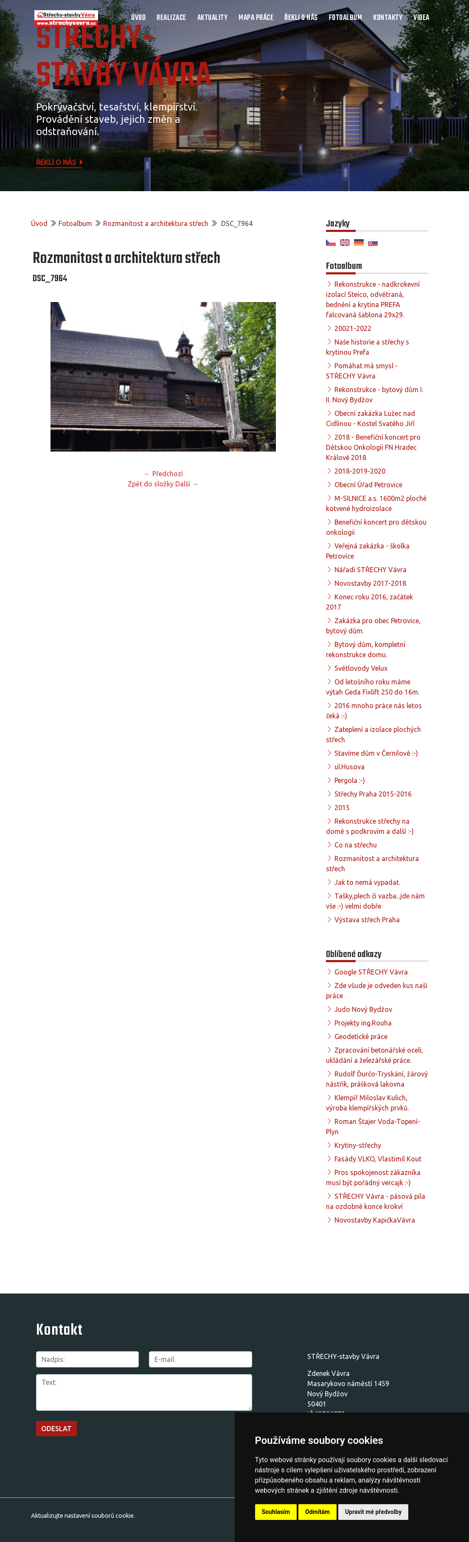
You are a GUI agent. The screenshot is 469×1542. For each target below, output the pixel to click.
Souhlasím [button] (276, 1511)
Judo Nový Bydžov (363, 1009)
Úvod (138, 18)
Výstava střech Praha (367, 920)
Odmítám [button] (317, 1511)
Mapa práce (256, 18)
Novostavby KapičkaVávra (374, 1220)
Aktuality (212, 18)
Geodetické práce (361, 1036)
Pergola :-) (349, 780)
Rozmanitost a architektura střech (155, 223)
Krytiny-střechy (357, 1145)
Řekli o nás (301, 18)
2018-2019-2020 (359, 471)
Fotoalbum (345, 18)
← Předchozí (163, 473)
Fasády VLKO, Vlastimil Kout (377, 1159)
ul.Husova (349, 767)
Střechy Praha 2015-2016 (373, 794)
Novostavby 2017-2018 (370, 583)
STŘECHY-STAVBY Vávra (123, 57)
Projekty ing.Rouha (363, 1023)
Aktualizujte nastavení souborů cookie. (83, 1515)
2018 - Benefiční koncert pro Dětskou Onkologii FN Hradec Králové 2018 (373, 447)
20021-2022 (352, 328)
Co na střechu (355, 845)
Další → (187, 484)
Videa (421, 18)
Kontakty (387, 18)
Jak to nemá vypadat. (367, 882)
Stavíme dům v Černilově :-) (376, 753)
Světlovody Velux (361, 668)
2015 (342, 807)
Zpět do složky (151, 484)
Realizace (171, 18)
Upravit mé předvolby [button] (373, 1511)
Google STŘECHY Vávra (371, 972)
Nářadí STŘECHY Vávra (370, 569)
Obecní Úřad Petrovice (368, 485)
